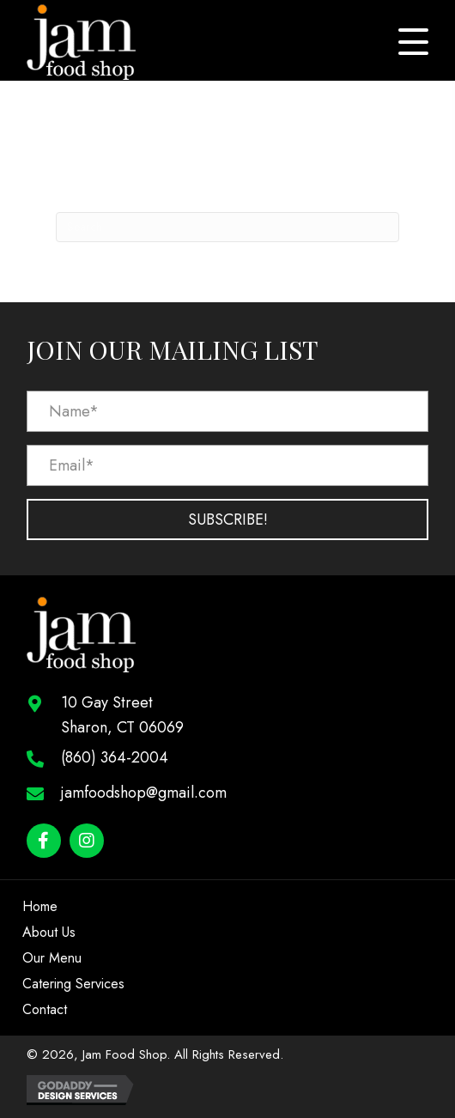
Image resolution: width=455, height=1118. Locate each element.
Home (40, 906)
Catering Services (73, 983)
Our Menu (52, 958)
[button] (413, 42)
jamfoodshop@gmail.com (144, 792)
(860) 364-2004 (114, 757)
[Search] (227, 227)
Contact (44, 1009)
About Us (49, 932)
